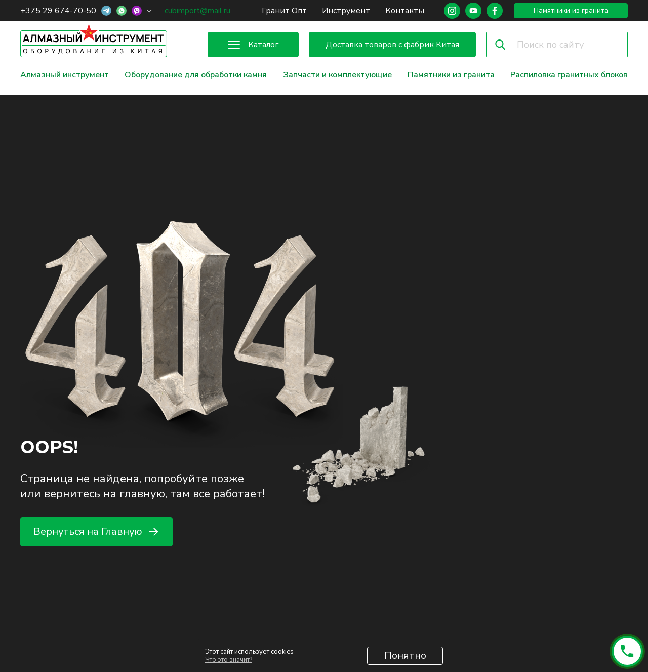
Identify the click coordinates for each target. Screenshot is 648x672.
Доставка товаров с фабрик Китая (392, 44)
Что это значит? (228, 659)
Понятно (405, 655)
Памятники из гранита (571, 10)
